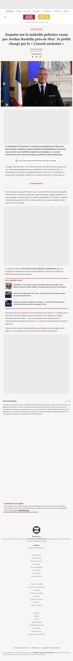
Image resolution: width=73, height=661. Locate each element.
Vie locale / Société (36, 584)
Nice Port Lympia (36, 561)
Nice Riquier (36, 570)
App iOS (36, 613)
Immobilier (36, 590)
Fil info (18, 11)
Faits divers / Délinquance (36, 587)
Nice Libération (36, 555)
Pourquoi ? (36, 11)
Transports (36, 596)
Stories (36, 619)
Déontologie (36, 628)
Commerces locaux (37, 599)
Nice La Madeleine (36, 567)
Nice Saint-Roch (36, 558)
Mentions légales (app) (36, 625)
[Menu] (5, 18)
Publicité (36, 616)
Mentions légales (36, 622)
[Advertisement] (36, 4)
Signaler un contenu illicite (36, 634)
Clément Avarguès (36, 49)
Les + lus (27, 11)
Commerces (47, 11)
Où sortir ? (57, 11)
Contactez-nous (36, 631)
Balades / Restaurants (51, 647)
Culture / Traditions (36, 605)
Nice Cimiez (36, 564)
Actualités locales (36, 29)
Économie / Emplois (36, 593)
